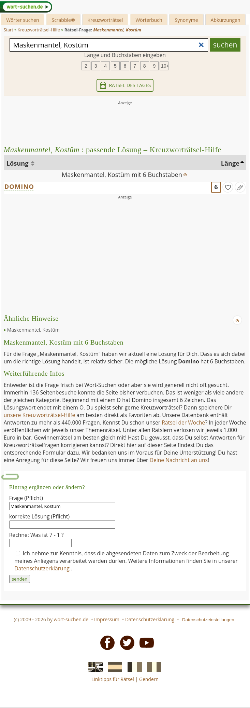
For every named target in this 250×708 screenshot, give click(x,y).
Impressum (106, 619)
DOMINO (19, 186)
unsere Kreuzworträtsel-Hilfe (39, 415)
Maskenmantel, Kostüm (33, 330)
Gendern (149, 679)
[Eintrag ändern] (240, 187)
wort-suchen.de (71, 619)
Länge (230, 163)
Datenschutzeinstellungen (208, 619)
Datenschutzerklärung (42, 568)
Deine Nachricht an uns (179, 460)
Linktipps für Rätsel (112, 679)
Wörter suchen (22, 20)
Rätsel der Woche (183, 422)
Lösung (18, 163)
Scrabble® (63, 20)
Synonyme (186, 20)
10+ (164, 66)
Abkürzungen (225, 20)
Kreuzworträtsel (105, 20)
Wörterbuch (148, 20)
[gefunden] (227, 187)
